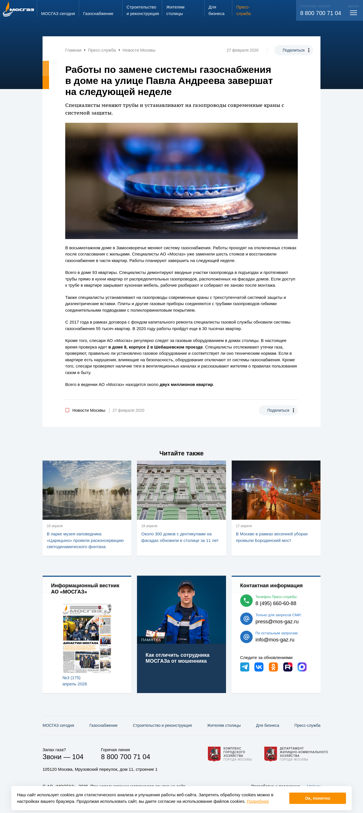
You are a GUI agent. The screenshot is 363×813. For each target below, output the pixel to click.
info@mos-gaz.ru (275, 640)
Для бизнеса (267, 725)
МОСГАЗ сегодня (58, 725)
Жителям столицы (223, 725)
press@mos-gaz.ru (277, 621)
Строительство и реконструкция (162, 725)
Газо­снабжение (103, 725)
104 (77, 757)
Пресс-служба (307, 725)
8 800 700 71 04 (320, 13)
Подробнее (258, 801)
